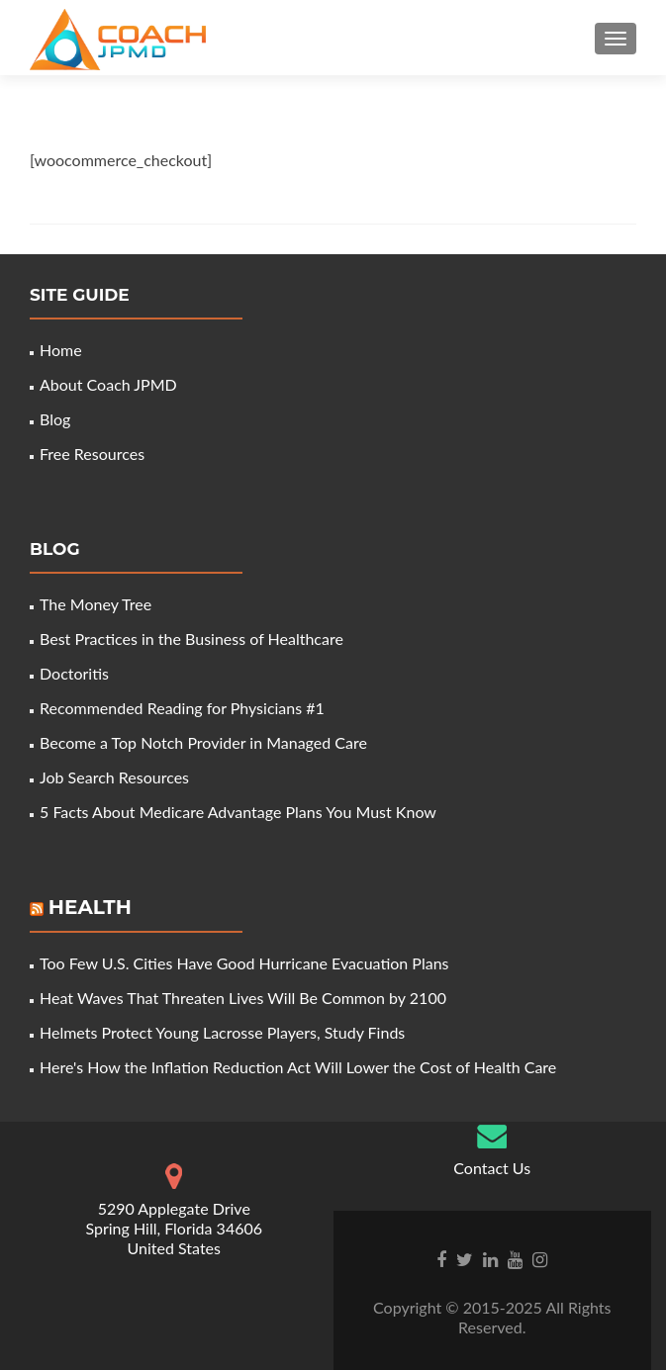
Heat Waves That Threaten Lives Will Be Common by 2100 (243, 997)
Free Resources (92, 453)
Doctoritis (74, 673)
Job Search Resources (114, 777)
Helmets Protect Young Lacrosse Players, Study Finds (222, 1032)
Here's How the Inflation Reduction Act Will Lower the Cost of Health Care (298, 1066)
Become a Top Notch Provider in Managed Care (203, 742)
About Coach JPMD (108, 384)
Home (61, 349)
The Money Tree (95, 603)
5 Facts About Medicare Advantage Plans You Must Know (238, 811)
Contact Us (491, 1167)
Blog (55, 419)
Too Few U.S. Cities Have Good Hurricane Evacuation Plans (244, 963)
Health (90, 907)
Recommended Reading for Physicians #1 (182, 707)
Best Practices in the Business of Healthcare (191, 638)
